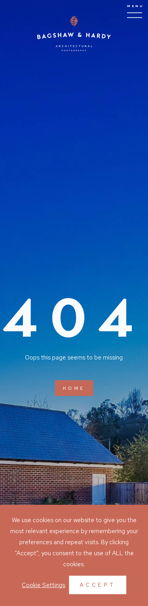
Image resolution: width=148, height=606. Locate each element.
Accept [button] (98, 585)
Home (74, 388)
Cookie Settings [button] (43, 585)
